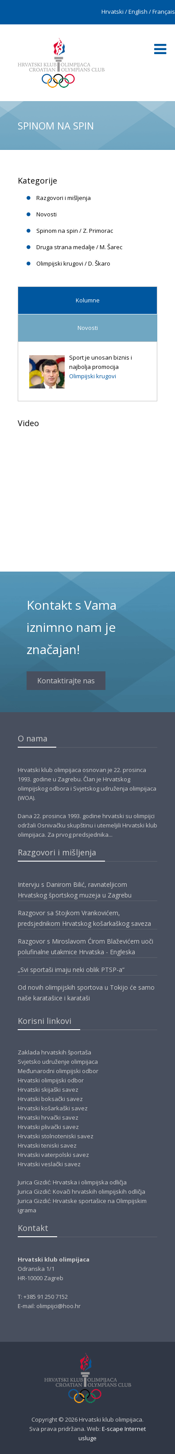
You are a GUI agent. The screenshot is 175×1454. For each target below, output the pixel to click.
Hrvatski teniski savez (47, 1145)
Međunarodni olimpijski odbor (58, 1071)
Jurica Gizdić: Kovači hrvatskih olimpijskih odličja (81, 1191)
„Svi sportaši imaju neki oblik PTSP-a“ (71, 969)
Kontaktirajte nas (66, 681)
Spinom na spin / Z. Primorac (74, 231)
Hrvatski (112, 12)
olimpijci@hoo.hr (58, 1306)
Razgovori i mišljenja (63, 198)
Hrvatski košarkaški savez (53, 1108)
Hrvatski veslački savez (49, 1164)
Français (163, 12)
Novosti (46, 214)
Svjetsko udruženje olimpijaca (58, 1062)
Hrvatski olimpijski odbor (51, 1080)
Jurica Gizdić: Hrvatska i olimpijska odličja (72, 1182)
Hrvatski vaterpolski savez (53, 1155)
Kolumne (88, 300)
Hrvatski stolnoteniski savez (55, 1136)
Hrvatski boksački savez (50, 1099)
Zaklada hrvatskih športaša (54, 1052)
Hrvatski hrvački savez (48, 1117)
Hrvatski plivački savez (48, 1127)
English (138, 12)
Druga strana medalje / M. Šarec (79, 247)
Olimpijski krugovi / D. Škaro (73, 263)
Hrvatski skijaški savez (48, 1089)
